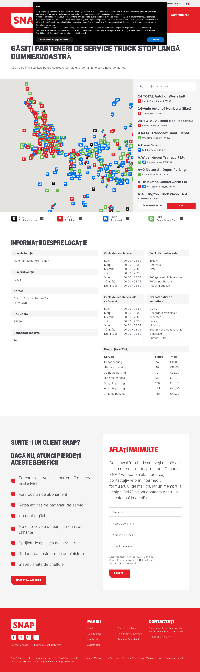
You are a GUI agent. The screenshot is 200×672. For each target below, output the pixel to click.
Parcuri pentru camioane (130, 633)
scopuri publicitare (64, 22)
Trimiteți (119, 573)
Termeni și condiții (20, 645)
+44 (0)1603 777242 (159, 637)
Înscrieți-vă (92, 639)
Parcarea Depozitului (169, 3)
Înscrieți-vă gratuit (28, 580)
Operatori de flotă (127, 628)
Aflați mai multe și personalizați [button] (54, 40)
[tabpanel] (167, 140)
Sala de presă (94, 633)
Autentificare (93, 644)
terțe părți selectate (81, 17)
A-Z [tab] (181, 205)
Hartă (90, 628)
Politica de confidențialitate (131, 560)
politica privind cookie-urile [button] (113, 14)
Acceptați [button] (155, 40)
